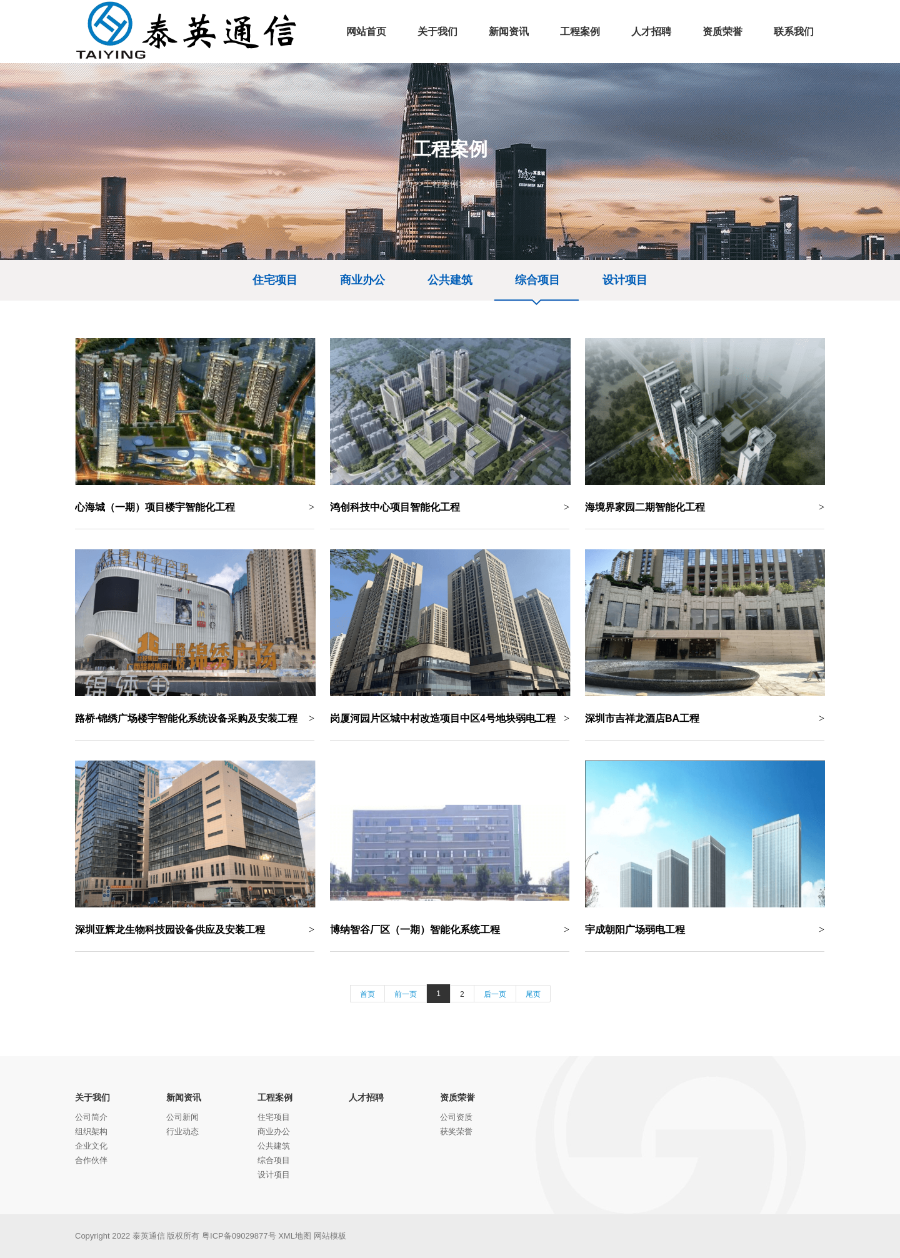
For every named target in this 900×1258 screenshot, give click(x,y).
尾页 (533, 994)
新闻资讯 (183, 1097)
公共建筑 (450, 280)
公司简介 (91, 1117)
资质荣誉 (457, 1097)
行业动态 (182, 1131)
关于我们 (92, 1097)
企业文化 (91, 1146)
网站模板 (330, 1236)
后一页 (495, 994)
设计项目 (625, 280)
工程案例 (441, 184)
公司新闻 (182, 1117)
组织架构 (91, 1131)
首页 (405, 184)
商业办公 (362, 280)
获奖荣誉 (456, 1131)
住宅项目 (275, 280)
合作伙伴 (91, 1160)
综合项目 (486, 184)
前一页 (405, 994)
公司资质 (456, 1117)
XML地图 (294, 1236)
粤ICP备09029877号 (239, 1236)
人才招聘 (366, 1097)
